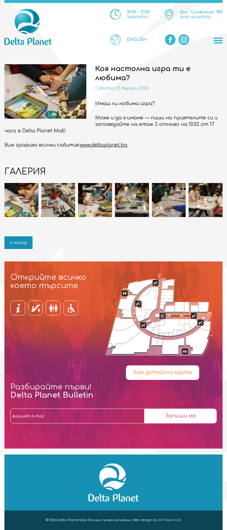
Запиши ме (180, 416)
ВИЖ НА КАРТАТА (195, 17)
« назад (18, 242)
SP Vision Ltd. (169, 520)
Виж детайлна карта (162, 372)
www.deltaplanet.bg (103, 145)
